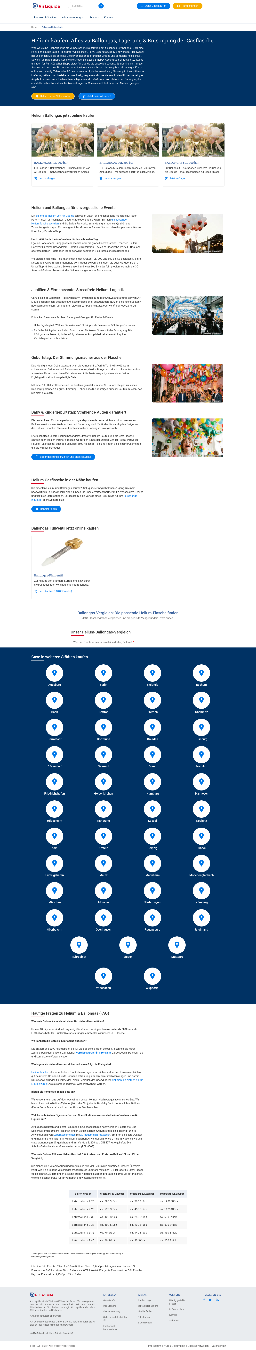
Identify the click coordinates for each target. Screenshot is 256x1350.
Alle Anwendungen (72, 17)
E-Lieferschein (144, 1322)
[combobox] (86, 6)
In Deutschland (176, 1309)
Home (34, 27)
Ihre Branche (109, 1306)
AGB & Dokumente (174, 1346)
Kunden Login (144, 1300)
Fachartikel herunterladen (110, 1328)
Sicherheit (174, 1320)
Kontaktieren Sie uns (147, 1306)
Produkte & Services (45, 17)
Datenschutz (218, 1346)
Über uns (94, 17)
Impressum (154, 1346)
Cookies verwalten (198, 1346)
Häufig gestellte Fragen (177, 1302)
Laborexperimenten (64, 1134)
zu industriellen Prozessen (95, 1134)
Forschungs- (131, 495)
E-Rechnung (143, 1317)
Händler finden (144, 1311)
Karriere (108, 17)
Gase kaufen (109, 1300)
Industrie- (36, 499)
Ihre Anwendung (111, 1311)
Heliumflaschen (40, 1072)
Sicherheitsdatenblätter (114, 1318)
